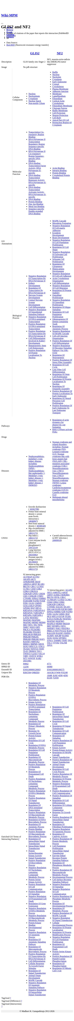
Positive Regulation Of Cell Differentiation (62, 342)
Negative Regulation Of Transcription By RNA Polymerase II (37, 278)
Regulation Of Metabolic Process (36, 684)
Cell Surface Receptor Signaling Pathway (61, 880)
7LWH (55, 678)
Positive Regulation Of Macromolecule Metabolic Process (37, 814)
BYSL (57, 597)
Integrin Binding (59, 170)
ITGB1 (68, 616)
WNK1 (40, 656)
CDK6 (26, 591)
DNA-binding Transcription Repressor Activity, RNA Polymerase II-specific (37, 180)
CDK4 (39, 589)
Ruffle (55, 72)
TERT (41, 649)
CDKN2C (60, 604)
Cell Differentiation (37, 307)
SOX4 (55, 638)
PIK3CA (27, 629)
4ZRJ (65, 675)
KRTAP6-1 (39, 613)
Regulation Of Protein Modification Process (61, 933)
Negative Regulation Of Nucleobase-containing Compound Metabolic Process (37, 872)
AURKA (57, 595)
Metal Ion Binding (36, 206)
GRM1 (62, 614)
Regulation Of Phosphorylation (59, 964)
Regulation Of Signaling (58, 737)
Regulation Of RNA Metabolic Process (37, 746)
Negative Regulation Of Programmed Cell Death (37, 898)
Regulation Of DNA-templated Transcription (35, 807)
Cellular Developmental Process (62, 924)
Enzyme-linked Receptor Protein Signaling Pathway (60, 858)
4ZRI (60, 675)
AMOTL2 (57, 592)
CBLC (33, 586)
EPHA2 (35, 598)
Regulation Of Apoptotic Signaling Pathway (37, 941)
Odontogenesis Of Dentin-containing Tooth (60, 321)
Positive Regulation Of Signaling (37, 892)
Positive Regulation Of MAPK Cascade (62, 914)
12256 (26, 667)
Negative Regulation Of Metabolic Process (37, 690)
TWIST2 (27, 653)
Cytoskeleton (58, 86)
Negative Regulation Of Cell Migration (61, 286)
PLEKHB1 (35, 629)
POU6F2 (37, 632)
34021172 (33, 533)
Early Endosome (59, 82)
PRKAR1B (28, 634)
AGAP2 (68, 590)
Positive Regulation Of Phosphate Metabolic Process (62, 898)
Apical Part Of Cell (60, 120)
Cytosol (55, 84)
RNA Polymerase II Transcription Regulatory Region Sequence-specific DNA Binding (37, 144)
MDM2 (35, 622)
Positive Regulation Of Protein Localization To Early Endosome (62, 393)
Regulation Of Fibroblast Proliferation (62, 825)
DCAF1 (67, 607)
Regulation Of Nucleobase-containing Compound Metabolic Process (36, 716)
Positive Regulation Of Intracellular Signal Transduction (62, 819)
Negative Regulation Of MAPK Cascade (61, 332)
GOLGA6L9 (28, 605)
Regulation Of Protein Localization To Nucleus (61, 381)
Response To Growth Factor (35, 732)
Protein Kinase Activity (35, 737)
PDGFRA (65, 628)
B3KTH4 (27, 672)
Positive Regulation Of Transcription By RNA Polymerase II (37, 333)
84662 (26, 664)
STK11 (41, 646)
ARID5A (27, 584)
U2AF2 (34, 653)
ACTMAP (27, 577)
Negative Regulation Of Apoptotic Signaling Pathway (37, 985)
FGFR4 (36, 601)
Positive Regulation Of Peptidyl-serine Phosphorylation (62, 958)
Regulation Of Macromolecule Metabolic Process (36, 759)
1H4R (49, 675)
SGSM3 (65, 635)
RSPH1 (67, 633)
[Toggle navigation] (2, 23)
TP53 (70, 640)
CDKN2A (33, 591)
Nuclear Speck (35, 101)
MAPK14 (51, 623)
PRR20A (37, 634)
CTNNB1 (27, 598)
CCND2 (40, 586)
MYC (30, 625)
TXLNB (63, 643)
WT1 (25, 658)
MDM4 (42, 622)
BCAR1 (41, 584)
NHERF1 (51, 628)
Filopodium (57, 98)
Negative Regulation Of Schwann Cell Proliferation (61, 254)
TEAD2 (26, 649)
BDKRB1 (65, 595)
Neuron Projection (60, 115)
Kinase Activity (35, 702)
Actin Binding (58, 168)
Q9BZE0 (35, 672)
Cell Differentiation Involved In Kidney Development (37, 340)
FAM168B (27, 601)
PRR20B (27, 637)
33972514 (33, 547)
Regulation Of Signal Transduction (37, 972)
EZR (63, 611)
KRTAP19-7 (28, 613)
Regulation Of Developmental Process (62, 904)
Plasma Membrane (60, 89)
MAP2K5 (27, 620)
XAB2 (38, 658)
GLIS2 (34, 53)
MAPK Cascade (59, 221)
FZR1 (25, 603)
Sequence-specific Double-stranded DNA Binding (36, 211)
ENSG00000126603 (32, 669)
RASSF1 (27, 641)
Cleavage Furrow (59, 108)
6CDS (49, 678)
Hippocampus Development (58, 270)
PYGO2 (62, 631)
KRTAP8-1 (38, 615)
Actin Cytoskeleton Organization (60, 279)
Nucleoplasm (34, 96)
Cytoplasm (33, 98)
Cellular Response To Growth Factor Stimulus (36, 965)
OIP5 (37, 627)
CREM (42, 594)
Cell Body (56, 118)
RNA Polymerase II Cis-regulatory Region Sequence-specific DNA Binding (37, 156)
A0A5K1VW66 (53, 672)
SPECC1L (33, 646)
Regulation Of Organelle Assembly (61, 387)
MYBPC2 (56, 626)
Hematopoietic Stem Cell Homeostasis (37, 346)
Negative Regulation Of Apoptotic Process (37, 934)
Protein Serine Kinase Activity (35, 880)
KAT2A (50, 619)
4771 (49, 664)
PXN (57, 631)
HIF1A (38, 608)
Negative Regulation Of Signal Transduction (62, 919)
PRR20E (35, 639)
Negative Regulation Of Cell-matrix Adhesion (61, 228)
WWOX (31, 658)
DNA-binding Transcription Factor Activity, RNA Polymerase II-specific (37, 168)
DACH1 (59, 607)
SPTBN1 (63, 638)
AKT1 (33, 579)
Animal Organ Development (35, 976)
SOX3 (26, 646)
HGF (33, 608)
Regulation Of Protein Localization (61, 928)
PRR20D (27, 639)
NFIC (40, 625)
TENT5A (34, 649)
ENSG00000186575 (55, 669)
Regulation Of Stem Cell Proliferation (60, 375)
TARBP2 (57, 640)
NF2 (60, 53)
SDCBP (58, 635)
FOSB (42, 601)
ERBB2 (42, 598)
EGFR (58, 609)
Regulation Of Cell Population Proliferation (60, 314)
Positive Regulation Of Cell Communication (62, 792)
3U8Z (55, 675)
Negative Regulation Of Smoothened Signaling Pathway (37, 312)
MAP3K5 (27, 622)
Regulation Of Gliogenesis (58, 265)
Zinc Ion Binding (36, 204)
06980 (49, 667)
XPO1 (49, 645)
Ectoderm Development (58, 234)
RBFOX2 (35, 641)
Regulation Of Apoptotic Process (60, 327)
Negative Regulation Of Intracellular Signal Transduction (37, 992)
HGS (49, 616)
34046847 (33, 521)
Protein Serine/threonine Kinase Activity (36, 853)
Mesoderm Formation (61, 223)
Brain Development (60, 237)
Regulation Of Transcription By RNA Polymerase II (37, 290)
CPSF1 (35, 594)
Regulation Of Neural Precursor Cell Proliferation (61, 400)
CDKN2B (27, 594)
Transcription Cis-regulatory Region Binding (36, 134)
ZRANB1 (27, 661)
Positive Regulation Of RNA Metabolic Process (37, 793)
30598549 (40, 526)
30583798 (34, 509)
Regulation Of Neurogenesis (58, 356)
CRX (25, 596)
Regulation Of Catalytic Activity (59, 835)
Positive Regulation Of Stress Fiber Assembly (62, 361)
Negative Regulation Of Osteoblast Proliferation (61, 302)
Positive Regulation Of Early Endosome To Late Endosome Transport (62, 409)
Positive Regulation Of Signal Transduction (62, 761)
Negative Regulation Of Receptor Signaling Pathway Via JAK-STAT (62, 349)
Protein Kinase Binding (35, 924)
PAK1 (58, 628)
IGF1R (61, 616)
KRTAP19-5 (39, 610)
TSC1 (39, 651)
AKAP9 (26, 579)
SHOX (41, 644)
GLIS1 (32, 603)
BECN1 (26, 586)
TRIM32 (32, 651)
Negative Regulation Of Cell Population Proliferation (61, 242)
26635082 (33, 555)
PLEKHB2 (28, 632)
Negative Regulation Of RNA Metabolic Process (37, 910)
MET (25, 625)
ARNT (34, 584)
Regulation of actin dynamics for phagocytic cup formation (60, 423)
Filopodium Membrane (62, 106)
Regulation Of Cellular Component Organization (62, 807)
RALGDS (51, 633)
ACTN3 (35, 577)
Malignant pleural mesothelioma (60, 498)
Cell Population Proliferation (59, 847)
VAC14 (41, 653)
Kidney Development (34, 284)
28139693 (33, 562)
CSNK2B (32, 596)
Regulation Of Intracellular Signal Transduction (37, 841)
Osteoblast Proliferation (57, 296)
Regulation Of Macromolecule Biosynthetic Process (37, 949)
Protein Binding (35, 202)
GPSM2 (26, 608)
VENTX (32, 656)
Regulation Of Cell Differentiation (60, 801)
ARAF (38, 582)
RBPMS (34, 644)
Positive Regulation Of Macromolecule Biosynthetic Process (37, 834)
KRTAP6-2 (28, 615)
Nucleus (32, 94)
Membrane (57, 94)
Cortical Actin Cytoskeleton (58, 102)
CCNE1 (26, 589)
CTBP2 (40, 596)
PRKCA (50, 631)
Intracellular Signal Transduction (37, 847)
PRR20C (35, 637)
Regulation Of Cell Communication (60, 732)
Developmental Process (35, 928)
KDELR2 (58, 619)
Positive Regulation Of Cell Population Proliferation (62, 742)
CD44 (33, 589)
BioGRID (10, 45)
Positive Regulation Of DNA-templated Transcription (37, 326)
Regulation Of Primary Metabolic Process (37, 726)
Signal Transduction (37, 858)
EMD (69, 609)
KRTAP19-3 (28, 610)
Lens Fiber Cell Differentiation (59, 370)
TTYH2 (55, 643)
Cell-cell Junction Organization (59, 337)
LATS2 (26, 617)
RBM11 (26, 644)
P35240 (64, 672)
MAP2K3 (34, 617)
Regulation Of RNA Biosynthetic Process (37, 820)
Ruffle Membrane (60, 110)
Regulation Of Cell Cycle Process (60, 770)
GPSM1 (38, 605)
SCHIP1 (50, 635)
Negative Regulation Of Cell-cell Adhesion (61, 274)
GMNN (38, 603)
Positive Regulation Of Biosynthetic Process (37, 862)
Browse (9, 30)
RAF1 (42, 639)
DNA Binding (34, 199)
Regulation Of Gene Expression (37, 904)
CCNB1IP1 (52, 600)
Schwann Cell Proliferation (58, 260)
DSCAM (51, 609)
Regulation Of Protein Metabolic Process (61, 780)
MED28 (66, 623)
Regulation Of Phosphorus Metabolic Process (62, 865)
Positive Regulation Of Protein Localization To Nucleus (37, 354)
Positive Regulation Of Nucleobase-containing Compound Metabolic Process (37, 784)
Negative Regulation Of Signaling (61, 885)
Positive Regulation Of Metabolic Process (37, 766)
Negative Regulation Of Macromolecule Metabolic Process (37, 917)
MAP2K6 (36, 620)
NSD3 (32, 627)
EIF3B (64, 609)
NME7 (26, 627)
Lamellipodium (59, 96)
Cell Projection (58, 113)
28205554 (10, 36)
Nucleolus (56, 77)
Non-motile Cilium (37, 103)
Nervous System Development (36, 296)
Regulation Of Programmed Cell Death (36, 774)
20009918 (56, 540)
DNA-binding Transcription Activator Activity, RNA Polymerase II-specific (37, 192)
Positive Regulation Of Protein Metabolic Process (62, 841)
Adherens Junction (60, 91)
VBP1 (25, 656)
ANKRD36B (28, 582)
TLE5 (25, 651)
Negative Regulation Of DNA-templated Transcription (37, 319)
